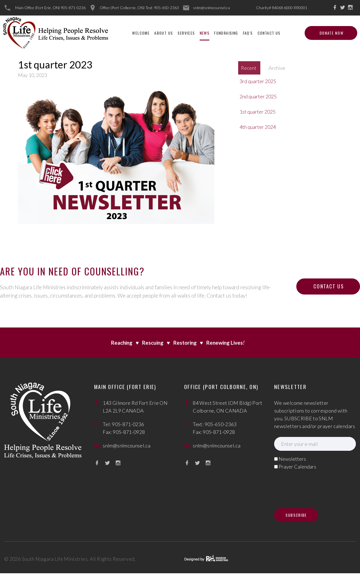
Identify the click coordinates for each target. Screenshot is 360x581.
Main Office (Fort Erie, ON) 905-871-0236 (50, 7)
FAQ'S (248, 33)
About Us (163, 33)
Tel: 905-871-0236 (123, 424)
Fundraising (226, 33)
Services (186, 33)
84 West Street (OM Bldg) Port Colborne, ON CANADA (227, 407)
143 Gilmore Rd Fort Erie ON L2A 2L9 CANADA (135, 407)
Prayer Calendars (297, 467)
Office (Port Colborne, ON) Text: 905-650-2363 (139, 7)
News (205, 33)
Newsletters (292, 459)
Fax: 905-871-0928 (124, 432)
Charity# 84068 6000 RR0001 (281, 7)
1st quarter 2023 (55, 64)
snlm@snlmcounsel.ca (211, 7)
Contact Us (269, 33)
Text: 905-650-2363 (214, 424)
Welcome (141, 33)
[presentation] (316, 485)
